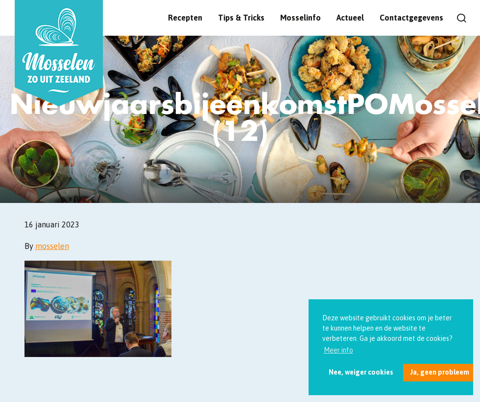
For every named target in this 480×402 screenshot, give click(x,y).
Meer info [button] (338, 350)
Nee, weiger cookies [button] (361, 372)
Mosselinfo (300, 17)
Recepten (185, 17)
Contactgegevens (411, 17)
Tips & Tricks (241, 17)
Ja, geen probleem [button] (439, 372)
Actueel (350, 17)
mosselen (52, 246)
